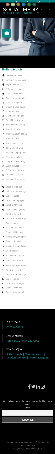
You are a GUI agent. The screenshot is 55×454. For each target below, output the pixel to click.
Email (27, 408)
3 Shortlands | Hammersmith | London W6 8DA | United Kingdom (27, 356)
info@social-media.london (22, 341)
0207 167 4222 (14, 327)
